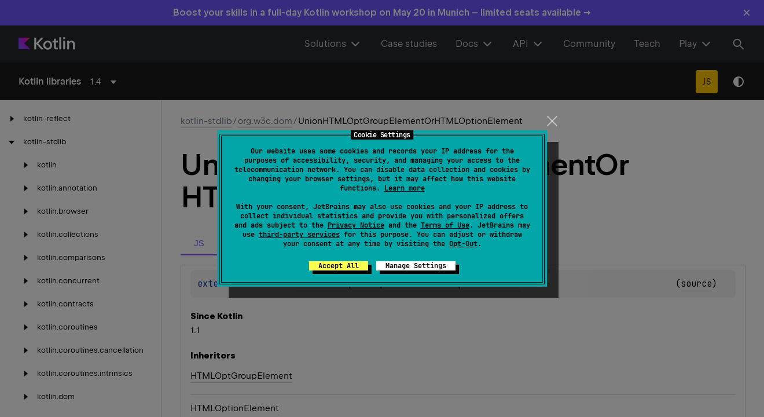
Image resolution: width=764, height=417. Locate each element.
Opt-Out (463, 243)
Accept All (338, 265)
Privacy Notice (356, 225)
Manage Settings (415, 265)
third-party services (299, 234)
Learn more (404, 188)
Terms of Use (445, 225)
